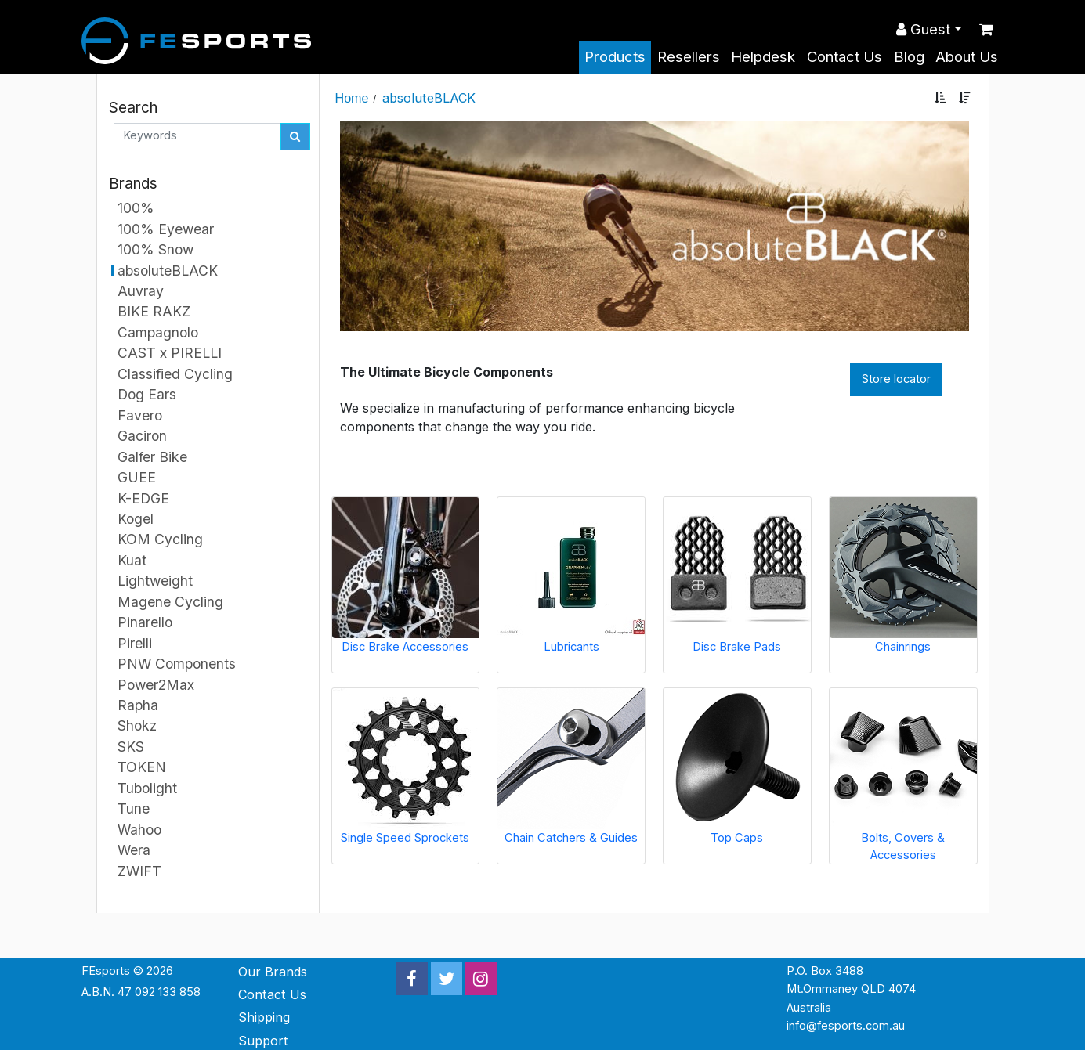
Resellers (688, 57)
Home (352, 98)
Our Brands (272, 972)
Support (263, 1040)
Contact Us (844, 57)
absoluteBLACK (429, 98)
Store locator (896, 379)
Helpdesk (763, 57)
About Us (966, 57)
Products (615, 57)
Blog (909, 57)
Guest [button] (923, 29)
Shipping (264, 1017)
